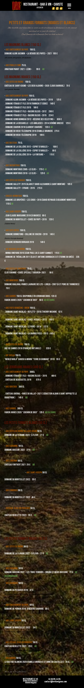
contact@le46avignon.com (55, 681)
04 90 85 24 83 (54, 679)
